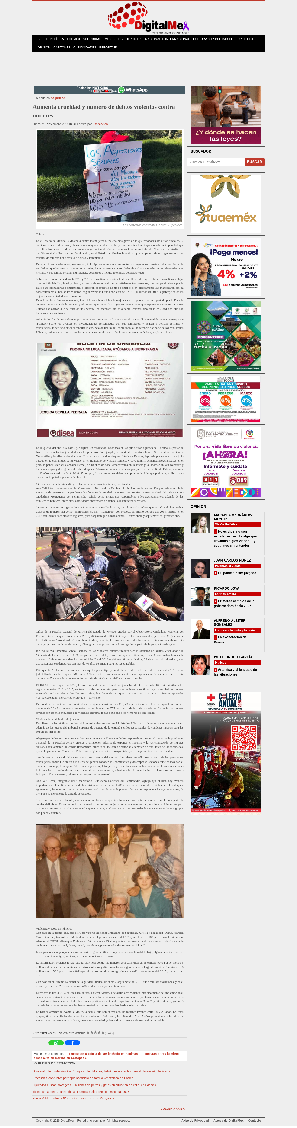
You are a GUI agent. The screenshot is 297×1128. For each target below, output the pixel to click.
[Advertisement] (148, 68)
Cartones (63, 49)
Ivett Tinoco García (233, 659)
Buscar (254, 164)
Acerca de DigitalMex (228, 1123)
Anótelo (250, 40)
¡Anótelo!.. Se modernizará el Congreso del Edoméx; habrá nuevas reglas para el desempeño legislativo (101, 1074)
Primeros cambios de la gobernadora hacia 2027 (234, 606)
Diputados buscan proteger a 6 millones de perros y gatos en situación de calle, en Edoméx (94, 1087)
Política (58, 40)
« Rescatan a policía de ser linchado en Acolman (103, 1056)
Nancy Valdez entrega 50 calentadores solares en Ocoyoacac (73, 1101)
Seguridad (95, 40)
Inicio (42, 40)
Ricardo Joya (226, 591)
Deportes (138, 40)
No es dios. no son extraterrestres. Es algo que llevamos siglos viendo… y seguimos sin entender (235, 541)
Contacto (254, 1123)
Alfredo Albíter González (230, 625)
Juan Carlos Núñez (232, 563)
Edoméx (76, 40)
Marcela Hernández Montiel (233, 519)
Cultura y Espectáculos (218, 40)
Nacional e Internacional (172, 40)
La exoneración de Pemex (230, 642)
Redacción (101, 127)
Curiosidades (87, 49)
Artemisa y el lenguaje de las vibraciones (235, 674)
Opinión (44, 49)
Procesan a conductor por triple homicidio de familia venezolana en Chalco (82, 1081)
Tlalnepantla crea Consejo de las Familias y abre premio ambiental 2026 (80, 1094)
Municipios (117, 40)
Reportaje (110, 49)
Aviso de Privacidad (195, 1123)
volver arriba (173, 1111)
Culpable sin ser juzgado (236, 575)
